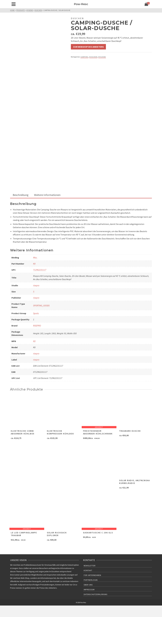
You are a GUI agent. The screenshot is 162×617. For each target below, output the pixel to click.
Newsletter (90, 565)
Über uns (88, 585)
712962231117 (39, 269)
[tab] (20, 195)
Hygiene (102, 57)
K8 (34, 263)
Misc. (35, 257)
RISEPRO (37, 325)
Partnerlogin (91, 580)
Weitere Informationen (47, 195)
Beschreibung (20, 195)
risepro (36, 285)
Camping (84, 57)
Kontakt (88, 570)
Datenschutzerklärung (95, 594)
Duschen (93, 57)
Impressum (89, 589)
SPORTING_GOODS (41, 305)
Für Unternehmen (92, 575)
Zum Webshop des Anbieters (88, 46)
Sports (36, 313)
